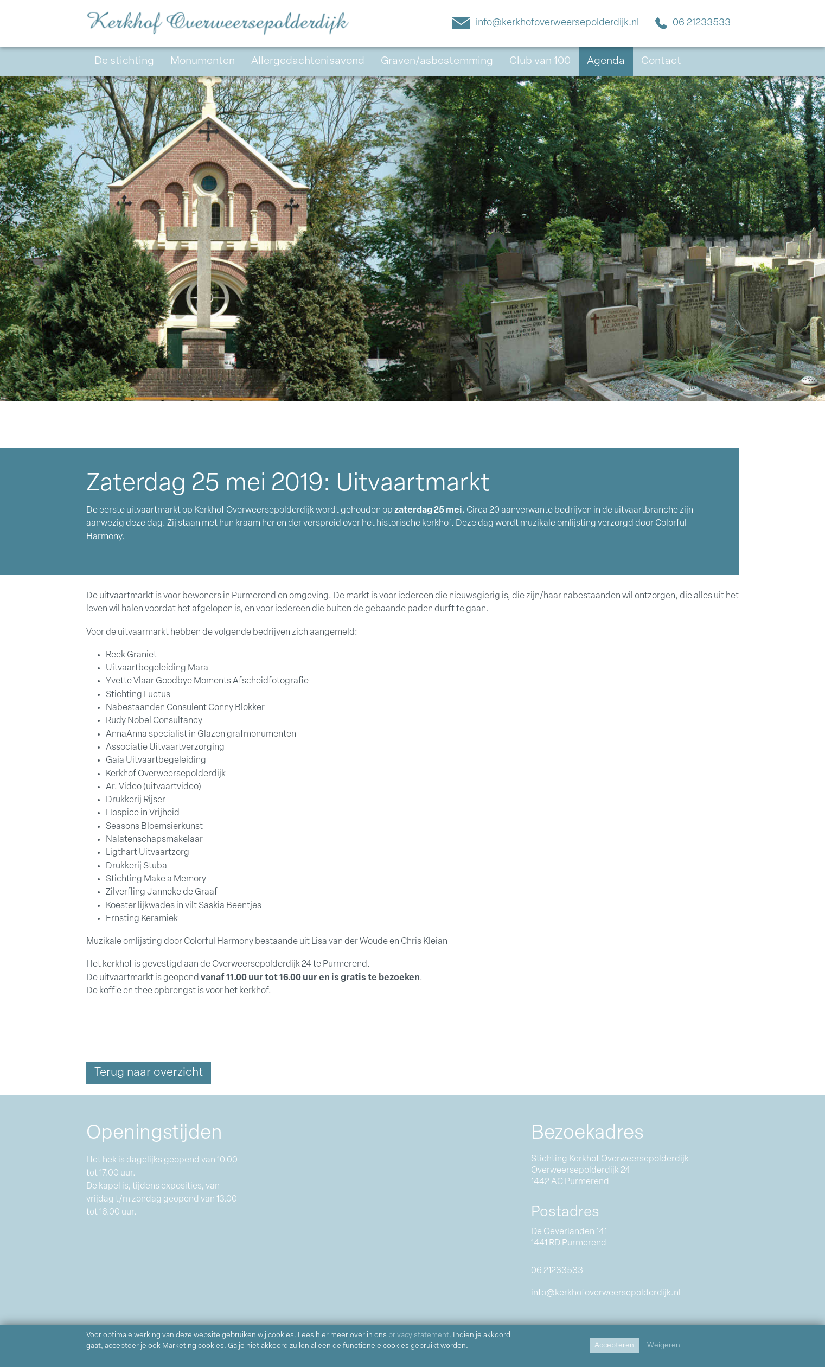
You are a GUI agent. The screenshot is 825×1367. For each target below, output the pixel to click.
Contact (661, 61)
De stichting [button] (124, 61)
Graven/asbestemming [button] (437, 61)
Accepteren (614, 1345)
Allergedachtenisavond (307, 61)
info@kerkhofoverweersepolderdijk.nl (545, 22)
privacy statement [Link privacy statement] (418, 1335)
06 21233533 (693, 22)
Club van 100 (540, 61)
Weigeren (663, 1345)
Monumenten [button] (202, 61)
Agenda (606, 61)
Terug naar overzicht (148, 1072)
